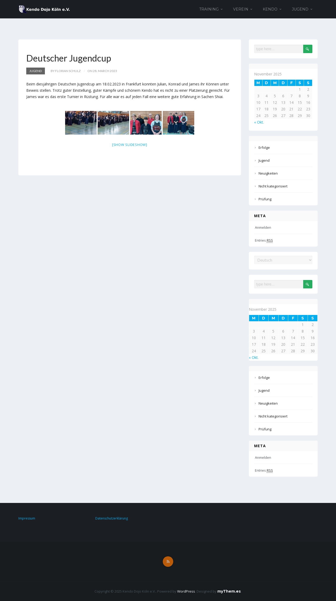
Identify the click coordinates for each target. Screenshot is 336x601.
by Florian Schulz (66, 71)
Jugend (300, 9)
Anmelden (263, 227)
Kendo (270, 9)
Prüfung (265, 199)
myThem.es (229, 591)
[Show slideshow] (129, 144)
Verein (240, 9)
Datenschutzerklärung (111, 518)
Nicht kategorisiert (273, 186)
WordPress (186, 591)
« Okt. (259, 122)
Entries (264, 240)
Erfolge (264, 147)
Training (209, 9)
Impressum (26, 518)
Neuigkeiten (268, 173)
